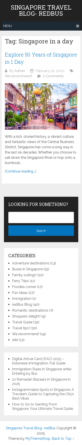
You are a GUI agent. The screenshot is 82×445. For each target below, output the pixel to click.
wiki (15, 340)
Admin (19, 71)
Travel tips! (21, 328)
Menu (7, 26)
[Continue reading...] (20, 171)
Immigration (21, 299)
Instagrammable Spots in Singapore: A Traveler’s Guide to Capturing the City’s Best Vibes (43, 394)
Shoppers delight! (26, 316)
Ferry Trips (20, 281)
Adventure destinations (30, 263)
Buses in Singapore (27, 269)
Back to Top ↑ (63, 438)
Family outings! (24, 275)
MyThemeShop (37, 438)
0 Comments (53, 76)
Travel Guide (22, 322)
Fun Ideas (20, 293)
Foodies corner (24, 287)
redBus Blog (22, 304)
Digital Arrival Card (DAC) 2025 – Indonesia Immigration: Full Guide (38, 361)
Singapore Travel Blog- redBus (41, 10)
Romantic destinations (30, 310)
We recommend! (18, 76)
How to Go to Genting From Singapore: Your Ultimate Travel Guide (42, 406)
